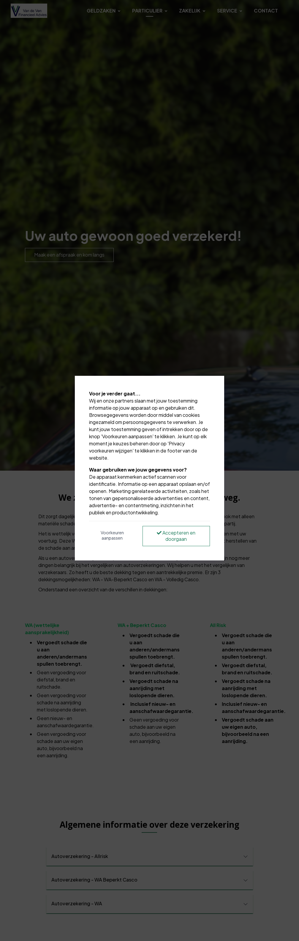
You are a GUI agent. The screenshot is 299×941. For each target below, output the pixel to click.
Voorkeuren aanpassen (112, 535)
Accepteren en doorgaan (176, 536)
